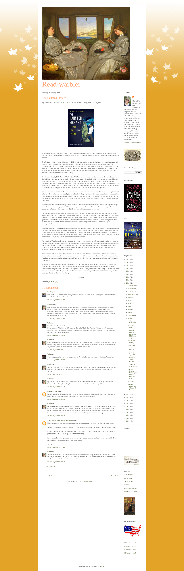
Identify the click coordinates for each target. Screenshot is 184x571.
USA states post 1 (130, 543)
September (132, 294)
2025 (128, 259)
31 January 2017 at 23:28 (56, 462)
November (131, 288)
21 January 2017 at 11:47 (56, 300)
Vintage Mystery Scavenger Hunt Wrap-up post (131, 373)
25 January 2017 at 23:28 (56, 416)
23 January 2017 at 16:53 (56, 335)
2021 (128, 271)
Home (81, 476)
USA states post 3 (130, 550)
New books (131, 381)
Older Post (114, 476)
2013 (128, 403)
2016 (128, 394)
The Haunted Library (131, 342)
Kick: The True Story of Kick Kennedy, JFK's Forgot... (131, 356)
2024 (128, 262)
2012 (128, 406)
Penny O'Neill (52, 391)
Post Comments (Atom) (85, 481)
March (130, 312)
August (130, 297)
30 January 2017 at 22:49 (56, 447)
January (131, 318)
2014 (128, 400)
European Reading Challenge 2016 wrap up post (131, 334)
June (130, 303)
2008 (128, 418)
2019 (128, 277)
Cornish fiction (128, 478)
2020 (128, 274)
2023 (128, 265)
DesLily (50, 292)
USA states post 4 (130, 553)
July (129, 300)
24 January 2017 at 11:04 (56, 387)
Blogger (101, 566)
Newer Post (48, 476)
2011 (128, 409)
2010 (128, 412)
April (129, 309)
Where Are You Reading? (131, 347)
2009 (128, 415)
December (131, 285)
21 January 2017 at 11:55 (56, 318)
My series (127, 485)
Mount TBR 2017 (65, 103)
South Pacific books (130, 491)
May (129, 306)
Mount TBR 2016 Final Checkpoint (131, 387)
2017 (128, 283)
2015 (128, 397)
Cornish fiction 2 (129, 481)
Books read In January (131, 322)
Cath (49, 304)
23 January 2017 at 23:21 (56, 350)
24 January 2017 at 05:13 (56, 360)
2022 (128, 268)
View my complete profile (132, 142)
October (131, 291)
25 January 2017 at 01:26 (56, 399)
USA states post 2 (130, 546)
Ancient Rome (128, 475)
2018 (128, 280)
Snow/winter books (130, 488)
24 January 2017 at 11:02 (56, 374)
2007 (128, 421)
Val (48, 323)
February (131, 315)
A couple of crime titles (131, 365)
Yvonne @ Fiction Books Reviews (59, 420)
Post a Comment (50, 466)
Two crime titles (130, 327)
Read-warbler (61, 84)
